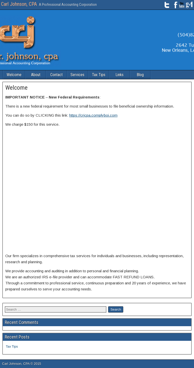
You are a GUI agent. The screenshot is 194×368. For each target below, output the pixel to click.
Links (119, 74)
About (35, 74)
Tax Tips (98, 74)
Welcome (14, 74)
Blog (140, 74)
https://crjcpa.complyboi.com (93, 115)
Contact (56, 74)
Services (77, 74)
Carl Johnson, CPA (19, 4)
